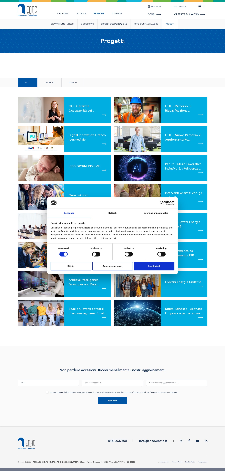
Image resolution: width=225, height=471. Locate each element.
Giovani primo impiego (62, 24)
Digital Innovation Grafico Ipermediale (87, 137)
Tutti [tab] (27, 82)
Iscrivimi (112, 400)
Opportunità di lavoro (146, 24)
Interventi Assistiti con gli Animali (183, 195)
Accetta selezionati (112, 266)
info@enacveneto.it (153, 441)
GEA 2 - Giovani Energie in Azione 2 (182, 224)
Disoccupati (87, 24)
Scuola (81, 13)
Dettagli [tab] (113, 213)
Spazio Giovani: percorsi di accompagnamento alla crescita (87, 311)
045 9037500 (117, 441)
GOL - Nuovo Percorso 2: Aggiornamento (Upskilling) (183, 137)
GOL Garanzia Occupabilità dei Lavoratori (80, 108)
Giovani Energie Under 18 (183, 282)
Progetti (170, 24)
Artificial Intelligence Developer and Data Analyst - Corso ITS (83, 282)
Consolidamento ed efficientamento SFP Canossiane (179, 253)
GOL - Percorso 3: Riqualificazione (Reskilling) (178, 108)
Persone (98, 13)
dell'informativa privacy (73, 392)
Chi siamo (63, 13)
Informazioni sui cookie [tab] (156, 213)
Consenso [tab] (69, 213)
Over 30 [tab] (73, 82)
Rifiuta (71, 266)
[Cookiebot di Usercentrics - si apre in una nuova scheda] (161, 203)
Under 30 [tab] (49, 82)
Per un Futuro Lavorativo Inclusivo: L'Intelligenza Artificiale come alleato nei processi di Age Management (183, 166)
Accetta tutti (154, 266)
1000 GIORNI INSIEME (84, 166)
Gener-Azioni (78, 195)
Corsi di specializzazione (114, 24)
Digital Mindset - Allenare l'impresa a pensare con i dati (183, 311)
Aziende (117, 13)
